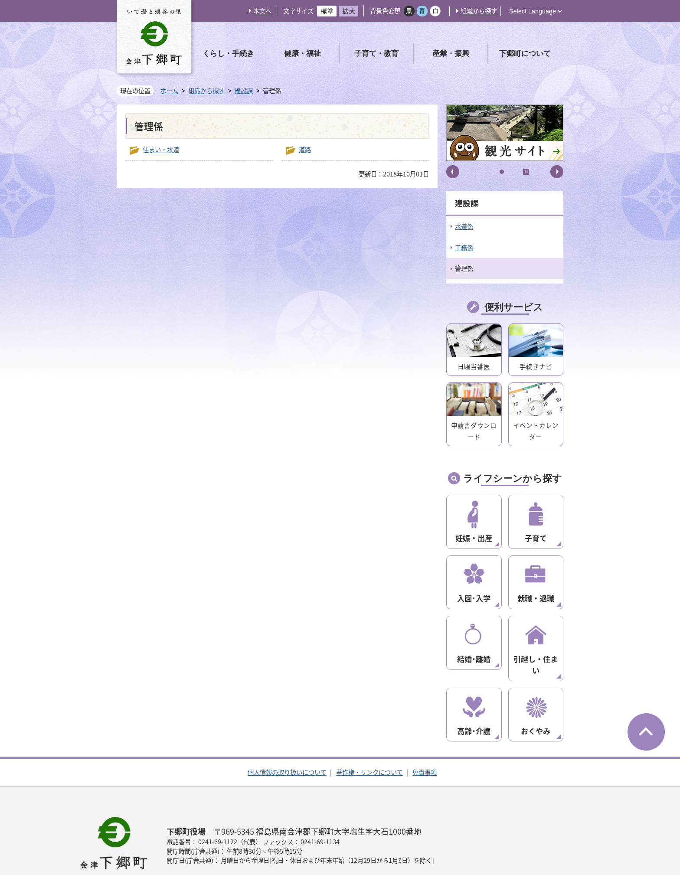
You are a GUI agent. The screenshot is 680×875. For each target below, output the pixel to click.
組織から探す (479, 11)
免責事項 (424, 739)
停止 (526, 172)
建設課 (244, 90)
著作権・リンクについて (369, 739)
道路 (305, 149)
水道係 (464, 226)
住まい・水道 (161, 149)
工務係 (464, 247)
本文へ (262, 11)
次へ (556, 171)
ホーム (169, 90)
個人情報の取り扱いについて (287, 739)
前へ (452, 171)
